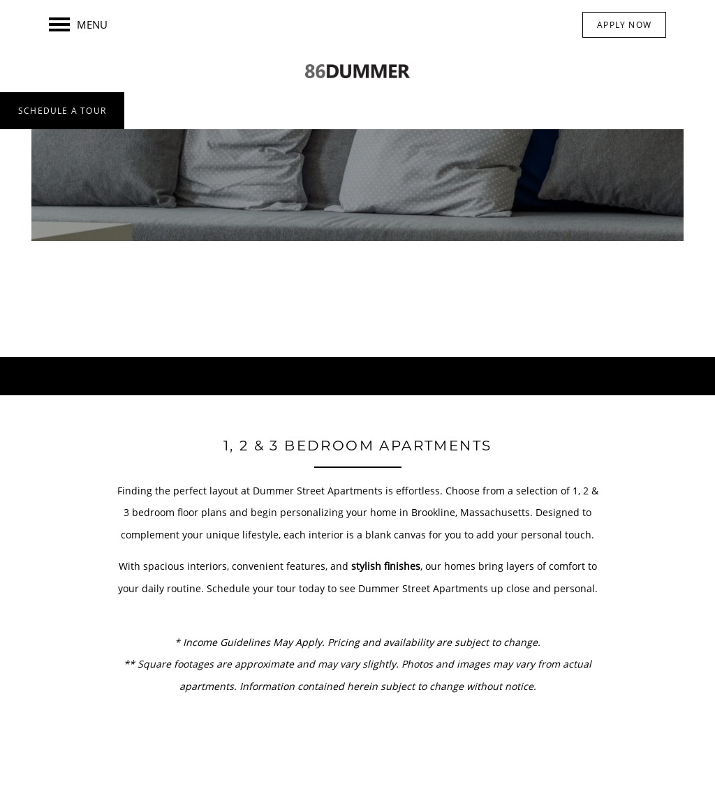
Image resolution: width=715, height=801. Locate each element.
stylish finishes (385, 566)
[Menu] (78, 24)
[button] (624, 25)
